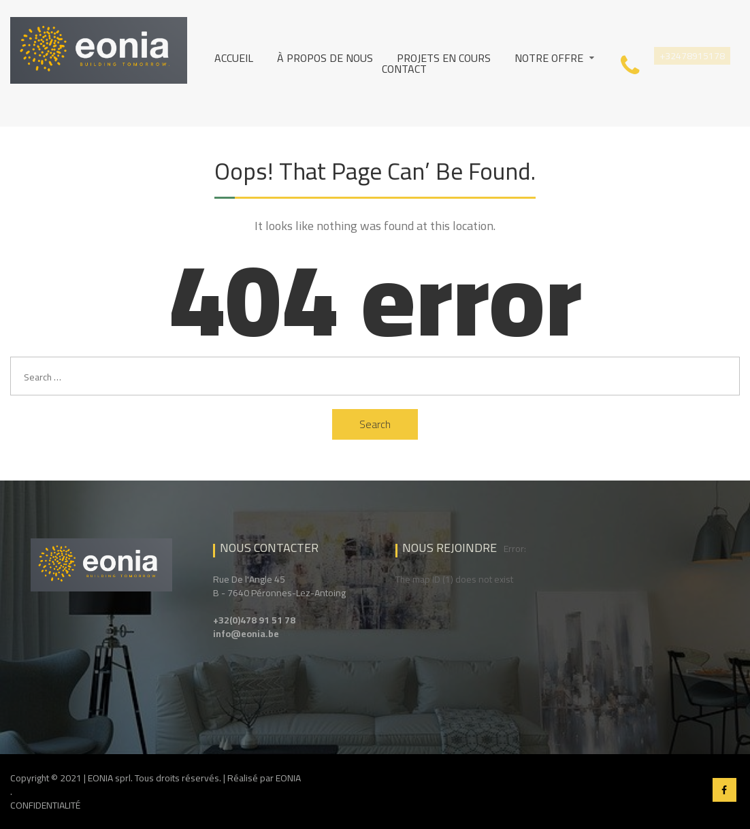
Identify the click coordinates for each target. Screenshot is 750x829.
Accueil (233, 57)
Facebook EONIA (724, 790)
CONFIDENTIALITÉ (45, 805)
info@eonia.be (246, 633)
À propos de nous (325, 57)
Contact (404, 68)
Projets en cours (444, 57)
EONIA (288, 778)
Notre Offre (549, 57)
